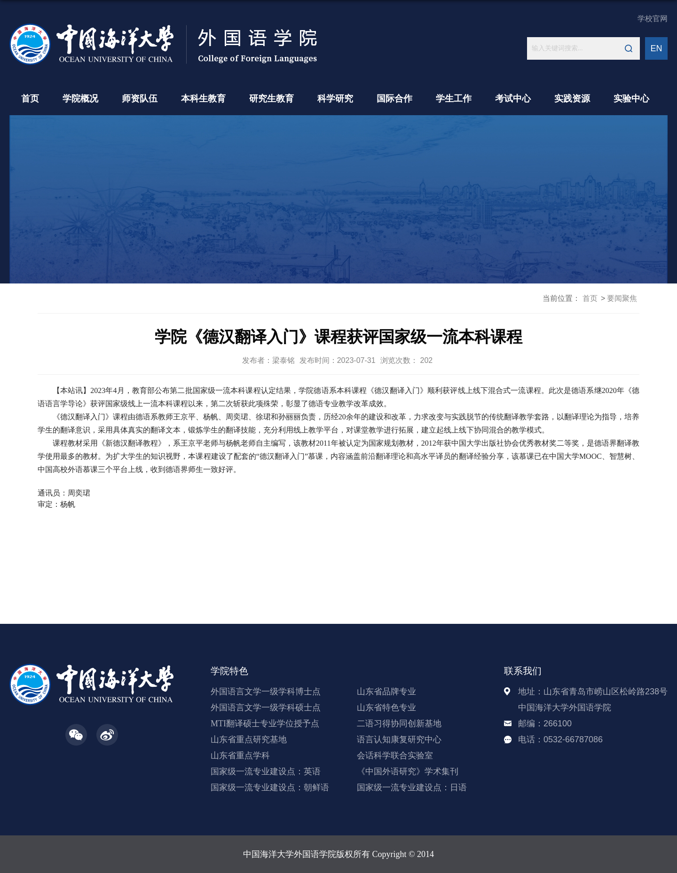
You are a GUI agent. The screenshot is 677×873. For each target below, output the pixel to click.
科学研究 (335, 98)
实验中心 (631, 98)
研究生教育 (271, 98)
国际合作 (394, 98)
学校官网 (653, 19)
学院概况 (80, 98)
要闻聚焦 (622, 298)
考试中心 (513, 98)
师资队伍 (139, 98)
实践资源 (572, 98)
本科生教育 (203, 98)
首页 (30, 98)
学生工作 (454, 98)
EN (656, 48)
